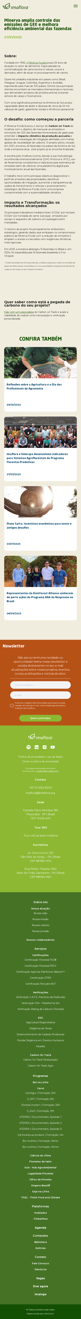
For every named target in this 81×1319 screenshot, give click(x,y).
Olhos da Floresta (40, 1179)
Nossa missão (40, 919)
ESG (40, 1017)
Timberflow (40, 1218)
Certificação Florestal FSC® (40, 959)
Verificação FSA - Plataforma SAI (41, 1003)
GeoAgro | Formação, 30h (40, 1092)
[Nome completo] (40, 685)
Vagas (40, 1278)
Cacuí (40, 1088)
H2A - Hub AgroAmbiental (40, 1167)
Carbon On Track (40, 1055)
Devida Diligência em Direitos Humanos (40, 1040)
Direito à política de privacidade (40, 761)
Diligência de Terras (40, 1028)
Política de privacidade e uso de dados (40, 756)
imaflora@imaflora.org (47, 771)
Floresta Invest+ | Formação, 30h (40, 1104)
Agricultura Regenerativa (40, 1022)
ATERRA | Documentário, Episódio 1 (41, 1116)
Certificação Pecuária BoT (41, 983)
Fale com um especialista (19, 312)
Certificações (40, 955)
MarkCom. (49, 1313)
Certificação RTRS (40, 977)
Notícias (40, 1248)
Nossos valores (40, 925)
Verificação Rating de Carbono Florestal (41, 1009)
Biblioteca (40, 1242)
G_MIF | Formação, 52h (40, 1098)
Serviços (40, 948)
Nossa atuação (40, 908)
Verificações (40, 992)
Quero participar (40, 718)
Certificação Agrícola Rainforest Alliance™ (40, 971)
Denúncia (41, 1269)
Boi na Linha (40, 1082)
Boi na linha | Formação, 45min (40, 1140)
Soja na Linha (40, 1191)
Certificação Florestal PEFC (40, 965)
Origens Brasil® (40, 1185)
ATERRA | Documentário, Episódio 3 (40, 1128)
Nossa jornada (40, 931)
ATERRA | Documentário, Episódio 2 (40, 1122)
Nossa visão (40, 913)
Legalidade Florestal (40, 1173)
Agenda (40, 1227)
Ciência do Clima (40, 1155)
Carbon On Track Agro (40, 1065)
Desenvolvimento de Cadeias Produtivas (40, 1034)
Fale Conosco (40, 1263)
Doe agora (40, 1286)
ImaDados (40, 1212)
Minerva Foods (37, 62)
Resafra (40, 1046)
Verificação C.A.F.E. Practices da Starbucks (40, 997)
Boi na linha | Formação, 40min (40, 1146)
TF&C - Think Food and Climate (40, 1197)
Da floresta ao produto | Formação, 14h (40, 1134)
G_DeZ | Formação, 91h (40, 1110)
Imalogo (41, 1294)
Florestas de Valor (40, 1161)
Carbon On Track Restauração (40, 1059)
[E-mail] (40, 695)
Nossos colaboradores (40, 939)
